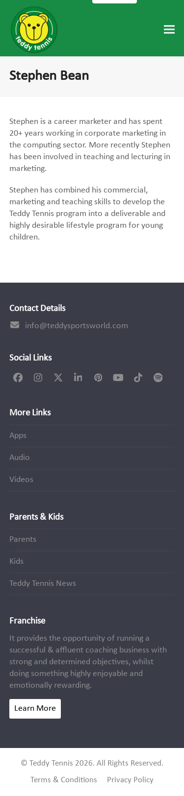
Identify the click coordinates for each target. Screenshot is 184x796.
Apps (17, 435)
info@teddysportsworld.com (76, 326)
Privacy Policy (130, 780)
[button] (169, 29)
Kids (16, 561)
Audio (19, 457)
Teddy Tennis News (42, 583)
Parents (22, 539)
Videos (21, 479)
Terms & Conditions (63, 780)
